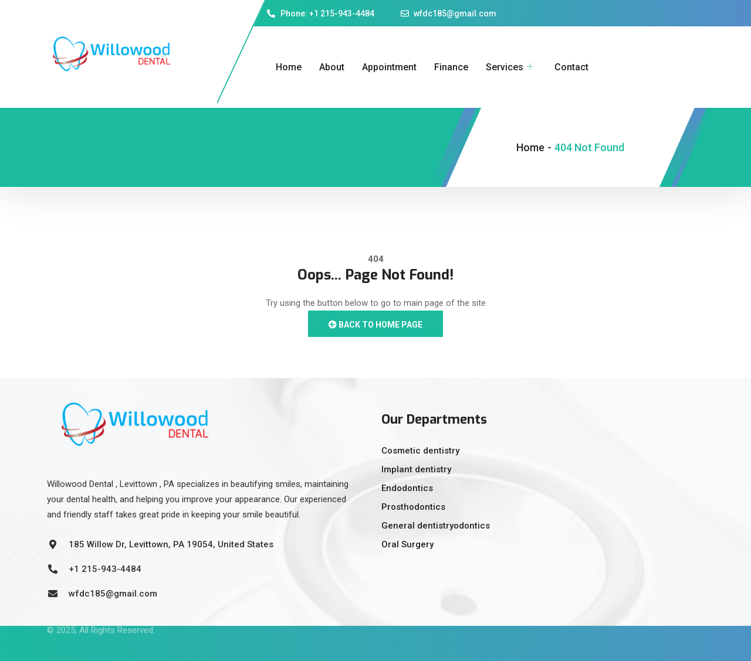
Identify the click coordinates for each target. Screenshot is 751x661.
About (331, 67)
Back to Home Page (375, 324)
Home (289, 67)
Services (509, 67)
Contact (571, 67)
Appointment (389, 67)
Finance (451, 67)
